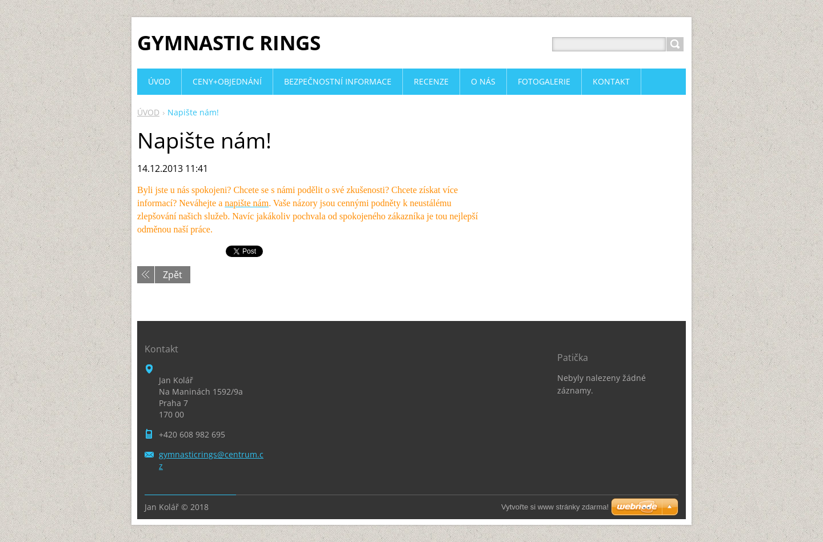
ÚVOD (148, 112)
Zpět (172, 274)
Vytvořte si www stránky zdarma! (555, 507)
